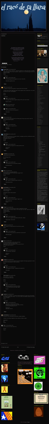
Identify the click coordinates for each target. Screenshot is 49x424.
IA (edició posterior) (39, 102)
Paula (6, 77)
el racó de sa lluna (23, 7)
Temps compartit (39, 120)
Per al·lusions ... (40, 147)
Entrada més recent (5, 347)
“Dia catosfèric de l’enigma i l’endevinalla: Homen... (41, 149)
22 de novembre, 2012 (9, 325)
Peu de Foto (38, 110)
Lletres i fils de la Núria (40, 108)
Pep (4, 240)
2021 (38, 133)
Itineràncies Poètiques (40, 103)
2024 (38, 130)
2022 (38, 132)
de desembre (40, 141)
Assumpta (5, 294)
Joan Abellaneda (6, 315)
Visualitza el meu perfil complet (41, 38)
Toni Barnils (5, 153)
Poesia (38, 112)
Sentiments (38, 119)
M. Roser (4, 207)
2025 (38, 129)
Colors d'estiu (39, 91)
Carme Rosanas (5, 187)
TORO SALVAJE (5, 275)
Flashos (38, 101)
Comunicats (38, 93)
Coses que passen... (39, 95)
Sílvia (7, 104)
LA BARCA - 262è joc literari (41, 144)
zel (3, 117)
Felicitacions (38, 99)
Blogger (28, 422)
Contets (38, 94)
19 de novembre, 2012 (12, 77)
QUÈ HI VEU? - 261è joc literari (42, 146)
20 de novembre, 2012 (12, 108)
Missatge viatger (6, 64)
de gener (40, 165)
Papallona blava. (6, 69)
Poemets (10, 64)
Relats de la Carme (39, 116)
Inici (18, 347)
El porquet (5, 259)
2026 (38, 128)
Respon (4, 74)
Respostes (6, 76)
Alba (4, 170)
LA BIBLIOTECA (40, 143)
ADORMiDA (39, 150)
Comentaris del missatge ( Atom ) (20, 350)
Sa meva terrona (39, 117)
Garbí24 (4, 225)
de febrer (40, 164)
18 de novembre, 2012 (12, 69)
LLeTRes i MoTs (40, 148)
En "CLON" (39, 145)
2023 (38, 131)
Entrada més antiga (31, 347)
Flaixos (38, 100)
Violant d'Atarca (5, 134)
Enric (4, 87)
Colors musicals (39, 92)
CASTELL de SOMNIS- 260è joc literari (42, 151)
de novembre (40, 142)
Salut (38, 118)
